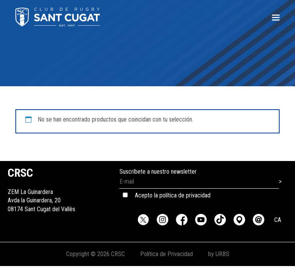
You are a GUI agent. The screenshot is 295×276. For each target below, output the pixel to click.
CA (277, 219)
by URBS (218, 254)
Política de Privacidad (166, 254)
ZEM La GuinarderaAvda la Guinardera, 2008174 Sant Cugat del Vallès (41, 192)
